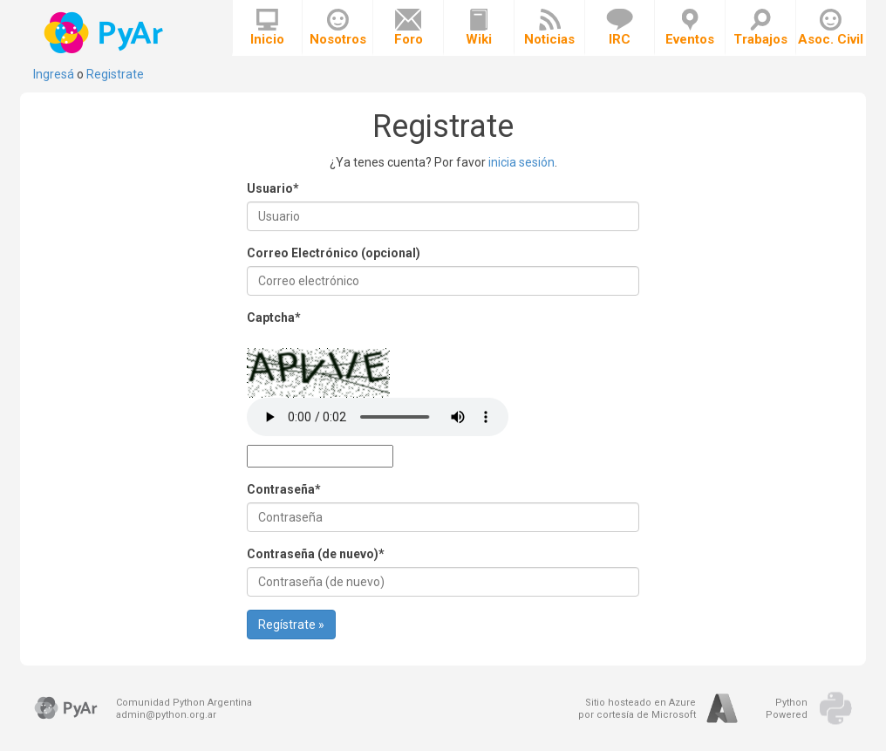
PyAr (105, 32)
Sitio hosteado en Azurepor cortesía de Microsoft (637, 708)
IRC (619, 28)
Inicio (267, 28)
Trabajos (760, 28)
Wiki (479, 28)
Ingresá (53, 74)
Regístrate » (291, 625)
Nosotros (338, 28)
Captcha (274, 317)
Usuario (273, 188)
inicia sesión (521, 162)
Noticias (549, 28)
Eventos (689, 28)
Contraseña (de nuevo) (316, 554)
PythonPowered (787, 708)
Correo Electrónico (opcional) (333, 253)
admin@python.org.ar (166, 714)
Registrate (115, 74)
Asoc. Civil (830, 28)
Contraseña (284, 489)
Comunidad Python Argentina (184, 702)
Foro (408, 28)
